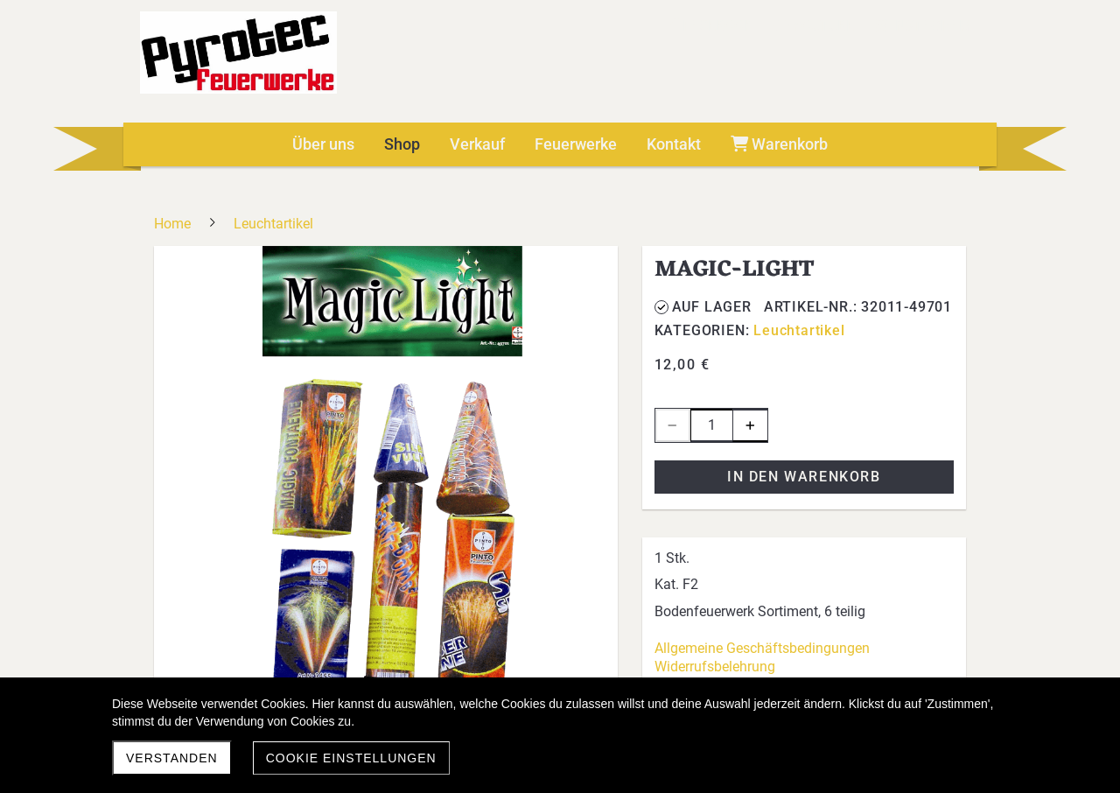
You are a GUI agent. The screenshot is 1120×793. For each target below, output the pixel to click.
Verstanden (172, 758)
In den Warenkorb (804, 476)
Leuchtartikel (798, 330)
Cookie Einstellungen (351, 758)
